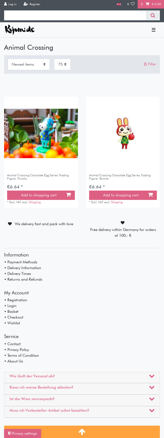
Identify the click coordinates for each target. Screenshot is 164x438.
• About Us (13, 361)
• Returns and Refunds (23, 279)
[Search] (153, 15)
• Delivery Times (17, 273)
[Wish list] (131, 4)
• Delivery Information (22, 268)
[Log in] (10, 4)
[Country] (119, 4)
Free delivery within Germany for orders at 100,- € (123, 232)
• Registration (15, 300)
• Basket (11, 311)
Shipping (35, 202)
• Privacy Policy (16, 349)
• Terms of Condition (21, 355)
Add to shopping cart (46, 195)
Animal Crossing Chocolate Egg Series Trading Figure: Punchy (38, 177)
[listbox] (41, 134)
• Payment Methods (20, 262)
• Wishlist (12, 323)
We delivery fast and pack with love (44, 224)
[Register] (31, 4)
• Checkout (13, 317)
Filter (150, 64)
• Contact (12, 344)
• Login (10, 305)
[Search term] (75, 15)
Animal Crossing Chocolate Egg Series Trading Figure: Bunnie (120, 177)
